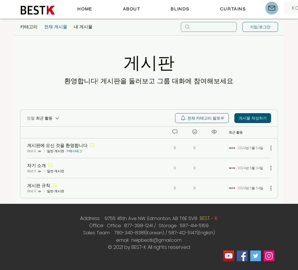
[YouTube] (228, 255)
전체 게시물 (55, 27)
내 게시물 (83, 27)
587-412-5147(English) (191, 232)
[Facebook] (242, 255)
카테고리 (29, 27)
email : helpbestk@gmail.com (149, 240)
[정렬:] (43, 118)
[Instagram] (269, 255)
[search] (209, 27)
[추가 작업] (268, 148)
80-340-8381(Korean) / (142, 232)
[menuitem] (202, 118)
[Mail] (271, 8)
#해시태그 (74, 151)
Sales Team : (98, 232)
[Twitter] (255, 255)
